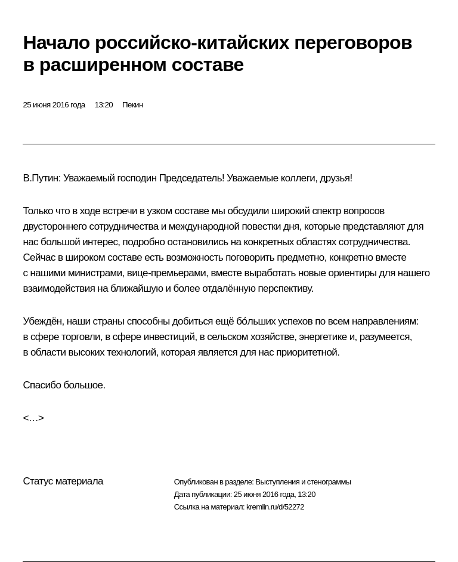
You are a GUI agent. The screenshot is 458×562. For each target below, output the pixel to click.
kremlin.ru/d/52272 (275, 506)
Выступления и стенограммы (303, 481)
